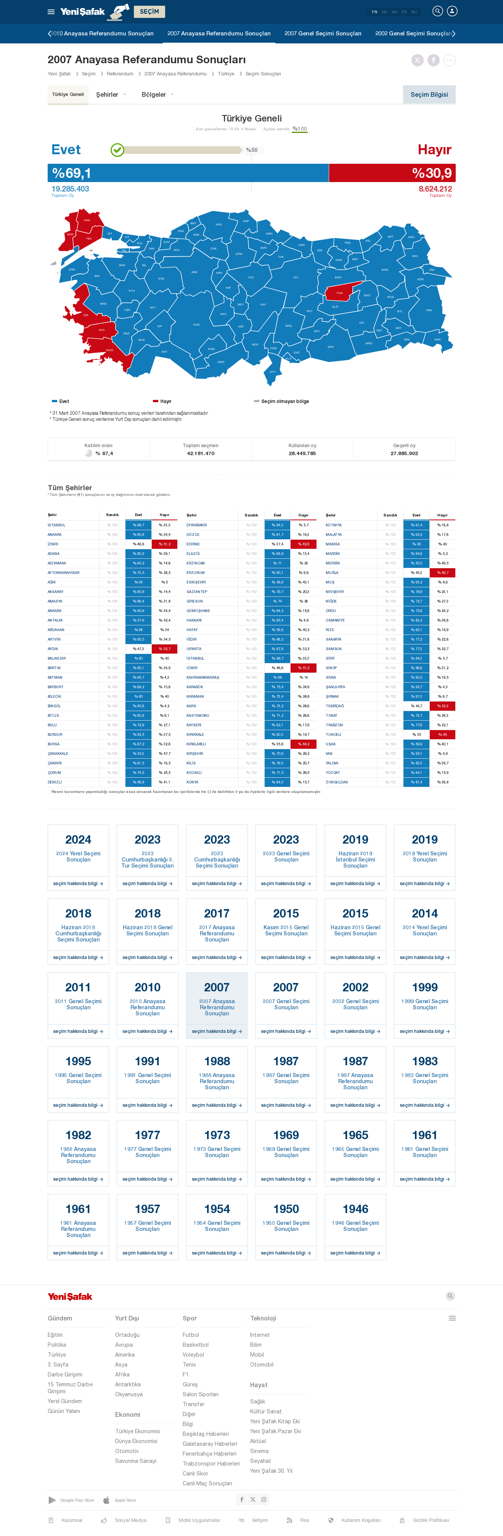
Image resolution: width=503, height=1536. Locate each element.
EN (384, 12)
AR (394, 12)
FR (404, 12)
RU (414, 12)
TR (374, 12)
